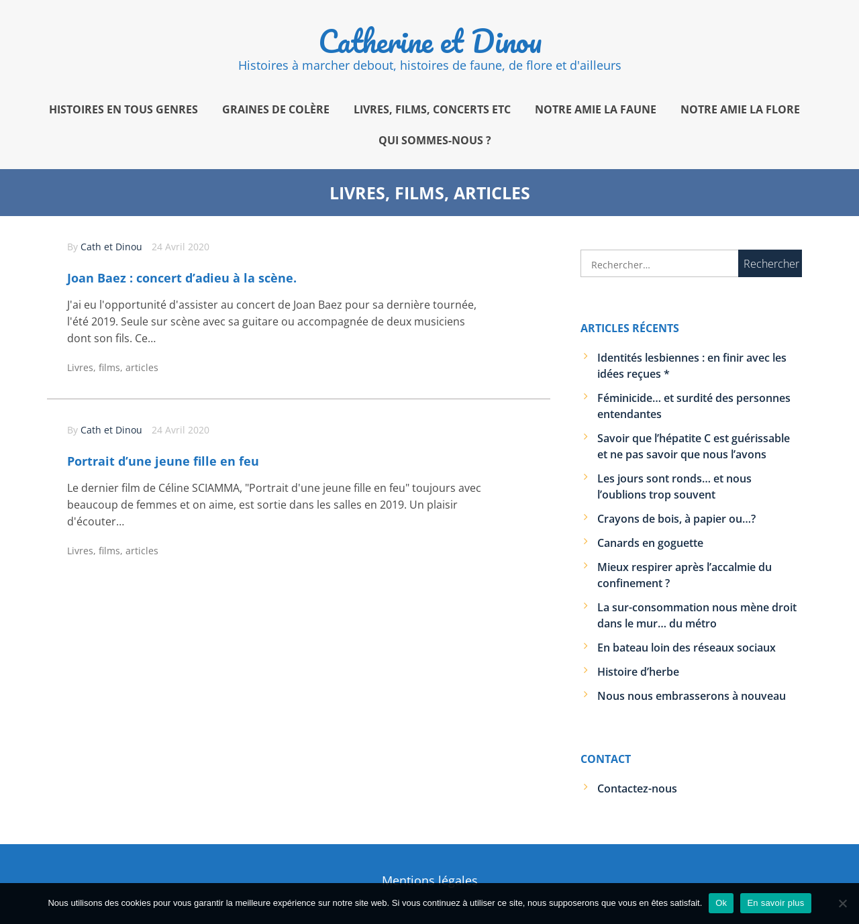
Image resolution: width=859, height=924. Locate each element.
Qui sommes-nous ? (434, 140)
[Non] (842, 903)
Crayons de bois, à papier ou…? (676, 518)
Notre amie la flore (740, 109)
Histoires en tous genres (123, 109)
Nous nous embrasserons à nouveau (691, 695)
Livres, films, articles (112, 367)
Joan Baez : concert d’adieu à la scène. (182, 278)
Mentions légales (430, 880)
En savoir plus (775, 903)
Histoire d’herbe (638, 671)
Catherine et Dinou (430, 41)
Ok (721, 903)
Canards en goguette (650, 542)
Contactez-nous (637, 788)
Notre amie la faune (595, 109)
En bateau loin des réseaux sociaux (686, 647)
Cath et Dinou (111, 246)
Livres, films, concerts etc (432, 109)
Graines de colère (276, 109)
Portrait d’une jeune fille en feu (163, 461)
